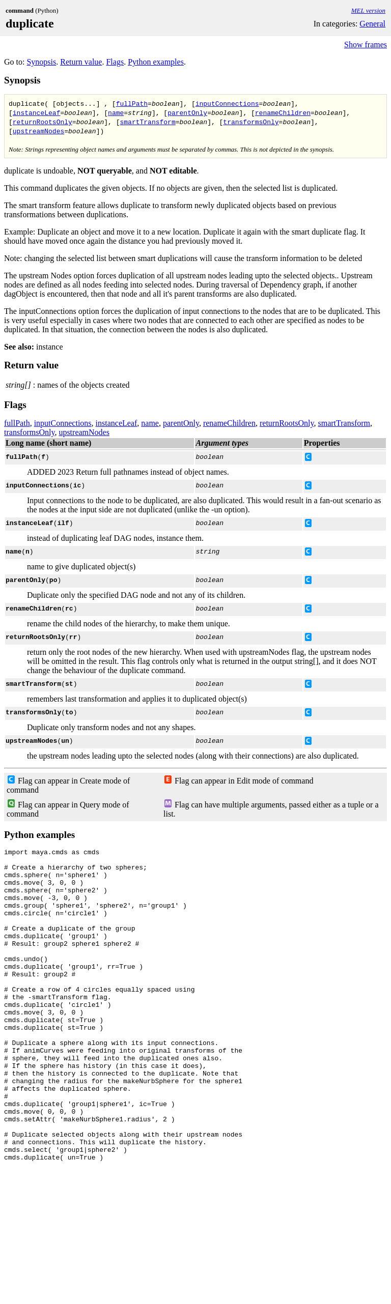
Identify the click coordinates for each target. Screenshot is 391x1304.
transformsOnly (250, 121)
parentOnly (187, 112)
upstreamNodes (38, 130)
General (372, 23)
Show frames (365, 44)
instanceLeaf (37, 112)
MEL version (368, 10)
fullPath (132, 103)
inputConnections (227, 103)
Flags (115, 61)
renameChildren (283, 112)
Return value (81, 61)
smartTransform (147, 121)
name (116, 112)
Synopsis (41, 61)
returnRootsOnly (42, 121)
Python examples (156, 61)
